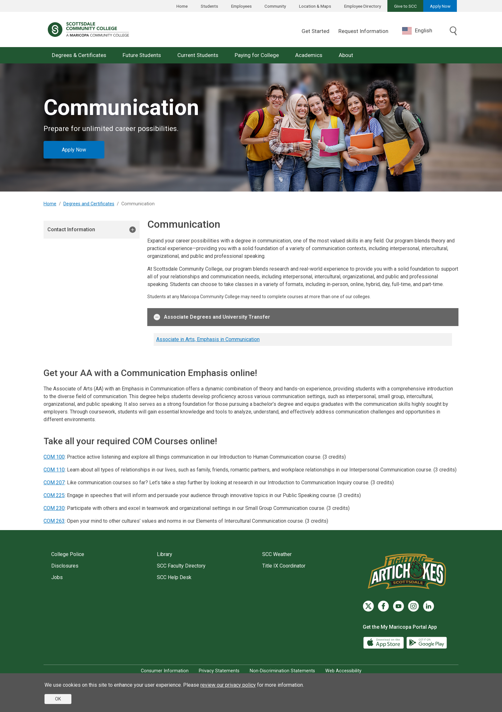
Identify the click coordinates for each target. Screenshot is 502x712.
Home (182, 6)
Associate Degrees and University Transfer (212, 317)
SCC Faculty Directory (181, 566)
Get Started (315, 31)
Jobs (57, 577)
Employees (241, 6)
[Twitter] (368, 606)
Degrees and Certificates (88, 204)
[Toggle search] (453, 31)
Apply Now (440, 6)
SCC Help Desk (174, 577)
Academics (308, 55)
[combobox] (422, 30)
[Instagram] (413, 606)
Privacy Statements (219, 671)
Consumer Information (165, 671)
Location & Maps (315, 6)
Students (209, 6)
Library (164, 554)
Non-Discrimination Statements (282, 671)
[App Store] (384, 642)
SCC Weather (277, 554)
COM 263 (54, 521)
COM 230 (54, 508)
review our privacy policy (228, 685)
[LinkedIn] (428, 606)
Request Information (363, 31)
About (346, 55)
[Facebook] (383, 606)
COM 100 (54, 457)
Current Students (197, 55)
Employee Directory (362, 6)
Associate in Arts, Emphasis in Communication (208, 339)
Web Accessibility (343, 671)
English (417, 31)
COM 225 (54, 495)
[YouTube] (398, 606)
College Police (67, 554)
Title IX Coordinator (283, 566)
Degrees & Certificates (79, 55)
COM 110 (54, 470)
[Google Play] (426, 642)
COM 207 (54, 482)
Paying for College (257, 55)
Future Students (142, 55)
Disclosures (64, 566)
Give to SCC (405, 6)
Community (275, 6)
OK (58, 698)
